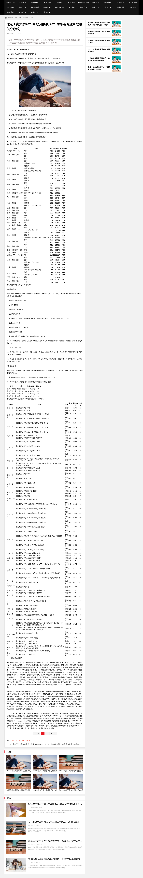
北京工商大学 (16, 740)
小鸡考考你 (132, 2)
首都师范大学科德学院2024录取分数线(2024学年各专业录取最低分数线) (55, 859)
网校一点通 (10, 2)
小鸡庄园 (120, 2)
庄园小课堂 (34, 7)
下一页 (53, 733)
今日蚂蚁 (10, 7)
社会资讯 (71, 2)
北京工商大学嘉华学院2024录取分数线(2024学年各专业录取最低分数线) (55, 840)
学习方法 (47, 2)
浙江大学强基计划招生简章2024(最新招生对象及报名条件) (55, 804)
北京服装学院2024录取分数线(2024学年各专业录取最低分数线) (73, 744)
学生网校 (22, 2)
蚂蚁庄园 (95, 2)
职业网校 (35, 2)
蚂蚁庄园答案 (83, 2)
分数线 (59, 2)
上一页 (36, 733)
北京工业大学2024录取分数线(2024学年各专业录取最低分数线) (35, 744)
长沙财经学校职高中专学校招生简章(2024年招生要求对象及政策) (55, 822)
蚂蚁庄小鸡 (59, 7)
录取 (23, 740)
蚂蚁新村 (108, 2)
